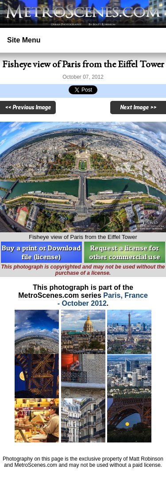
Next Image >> (138, 107)
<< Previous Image (28, 107)
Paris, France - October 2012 (103, 299)
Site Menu (24, 40)
